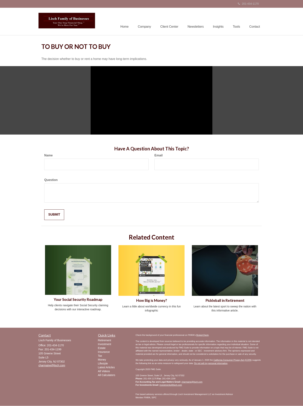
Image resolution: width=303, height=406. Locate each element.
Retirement (104, 340)
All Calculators (106, 375)
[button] (142, 21)
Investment (104, 344)
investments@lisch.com (171, 385)
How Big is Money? (151, 301)
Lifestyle (103, 363)
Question (51, 180)
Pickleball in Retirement (225, 301)
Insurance (104, 352)
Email (158, 155)
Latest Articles (106, 367)
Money (102, 359)
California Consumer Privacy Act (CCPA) (233, 360)
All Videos (104, 371)
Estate (102, 348)
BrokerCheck (202, 335)
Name (48, 155)
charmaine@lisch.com (191, 382)
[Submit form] (54, 215)
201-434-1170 (248, 3)
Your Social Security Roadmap (78, 300)
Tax (100, 355)
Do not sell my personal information (210, 363)
